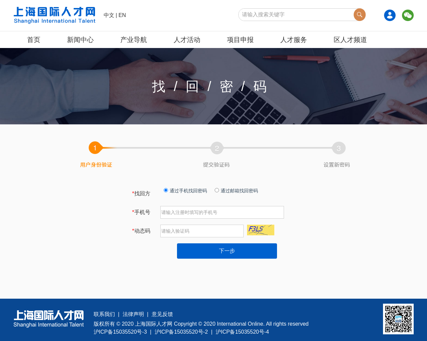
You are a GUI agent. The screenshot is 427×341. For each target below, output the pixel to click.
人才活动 (187, 39)
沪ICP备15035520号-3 (120, 332)
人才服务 (293, 39)
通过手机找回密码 (185, 190)
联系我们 (104, 314)
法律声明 (133, 314)
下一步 (227, 251)
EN (122, 15)
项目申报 (240, 39)
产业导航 (133, 39)
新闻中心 (80, 39)
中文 (109, 15)
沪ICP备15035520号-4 (242, 332)
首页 (33, 39)
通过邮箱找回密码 (236, 190)
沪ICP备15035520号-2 (181, 332)
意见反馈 (162, 314)
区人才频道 (350, 39)
